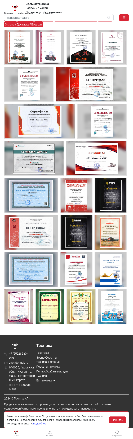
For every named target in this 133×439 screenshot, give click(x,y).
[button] (124, 17)
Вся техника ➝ (45, 390)
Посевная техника (48, 376)
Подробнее (39, 423)
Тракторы (42, 362)
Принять (117, 420)
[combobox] (59, 17)
